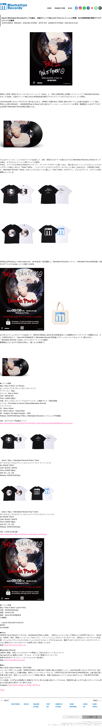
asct (100, 721)
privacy (97, 721)
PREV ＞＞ (97, 700)
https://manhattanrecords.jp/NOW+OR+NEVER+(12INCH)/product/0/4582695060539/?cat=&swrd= (36, 423)
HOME (49, 8)
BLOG (70, 8)
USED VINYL (94, 705)
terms (93, 721)
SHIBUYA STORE (59, 705)
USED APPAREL (73, 705)
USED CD (85, 705)
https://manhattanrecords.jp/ (14, 660)
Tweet (2, 690)
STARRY (85, 721)
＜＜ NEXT (5, 700)
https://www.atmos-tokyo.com (15, 645)
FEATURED (15, 704)
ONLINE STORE (60, 8)
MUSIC (26, 704)
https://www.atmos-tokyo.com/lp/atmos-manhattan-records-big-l (23, 534)
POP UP (48, 705)
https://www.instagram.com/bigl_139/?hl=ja (24, 685)
